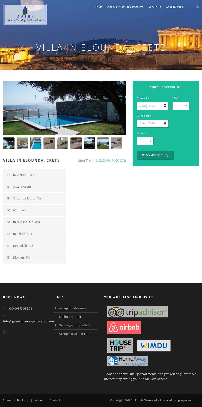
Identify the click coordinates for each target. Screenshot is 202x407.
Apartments (174, 7)
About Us (154, 7)
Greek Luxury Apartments (125, 7)
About (39, 400)
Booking (22, 400)
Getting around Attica (74, 325)
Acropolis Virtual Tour (75, 334)
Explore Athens (70, 317)
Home (98, 7)
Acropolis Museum (72, 308)
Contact (55, 400)
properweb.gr (187, 400)
